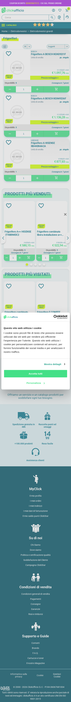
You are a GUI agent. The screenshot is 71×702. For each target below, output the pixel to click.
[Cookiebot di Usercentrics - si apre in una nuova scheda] (53, 317)
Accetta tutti (35, 373)
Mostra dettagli (52, 364)
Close (65, 214)
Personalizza (36, 383)
